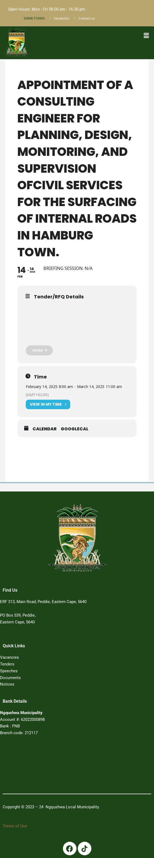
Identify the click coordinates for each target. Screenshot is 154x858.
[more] (39, 350)
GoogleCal (74, 429)
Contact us (86, 18)
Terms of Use (15, 826)
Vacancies (61, 18)
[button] (146, 35)
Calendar (45, 429)
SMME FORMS (34, 18)
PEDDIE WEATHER (70, 766)
